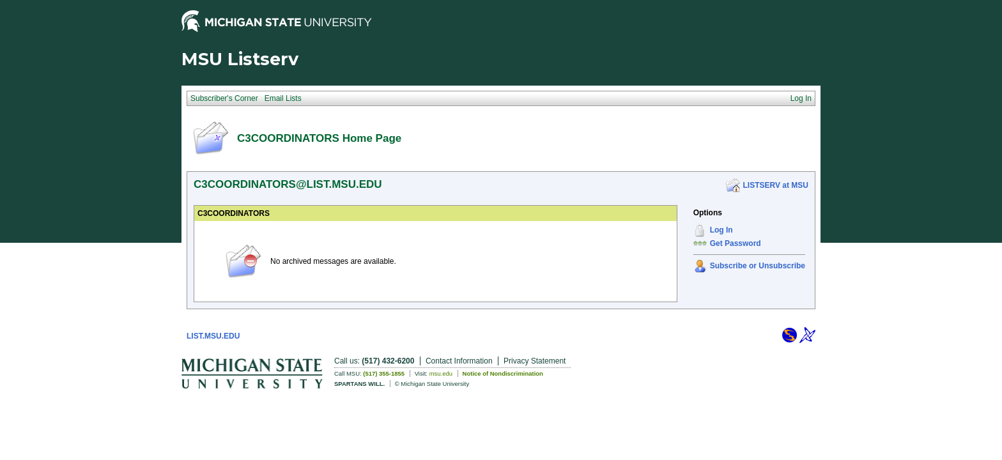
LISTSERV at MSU (775, 185)
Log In (721, 230)
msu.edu (440, 373)
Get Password (735, 243)
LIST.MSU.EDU (213, 336)
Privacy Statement (535, 360)
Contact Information (459, 360)
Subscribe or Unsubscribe (757, 265)
